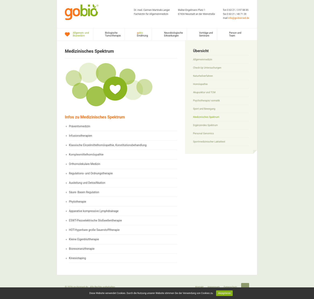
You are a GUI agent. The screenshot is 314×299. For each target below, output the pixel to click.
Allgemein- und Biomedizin (81, 34)
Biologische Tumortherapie (113, 34)
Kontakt (199, 287)
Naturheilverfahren (203, 76)
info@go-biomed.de (238, 18)
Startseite (245, 287)
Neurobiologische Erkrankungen (173, 34)
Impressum (214, 287)
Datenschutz (230, 287)
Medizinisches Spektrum (206, 117)
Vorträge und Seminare (206, 34)
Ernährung (142, 34)
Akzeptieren (224, 293)
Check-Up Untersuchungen (207, 67)
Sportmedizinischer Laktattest (209, 141)
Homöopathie (200, 84)
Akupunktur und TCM (204, 92)
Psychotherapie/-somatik (206, 100)
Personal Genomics (203, 133)
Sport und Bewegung (204, 108)
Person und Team (235, 34)
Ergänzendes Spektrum (205, 125)
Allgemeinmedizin (202, 59)
